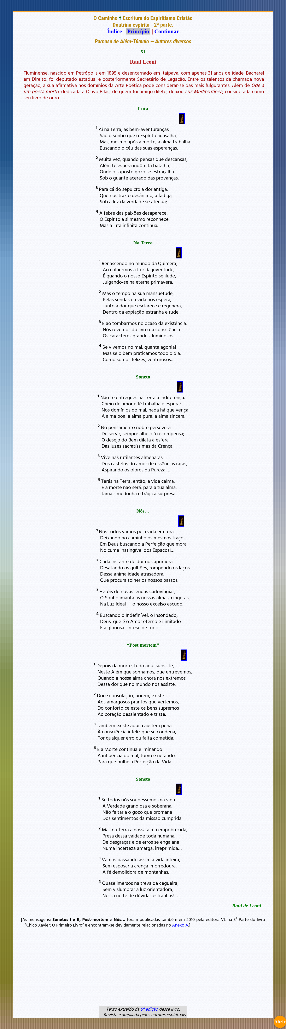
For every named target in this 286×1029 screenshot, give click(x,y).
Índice (114, 31)
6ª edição (149, 1009)
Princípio (138, 31)
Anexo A (180, 925)
